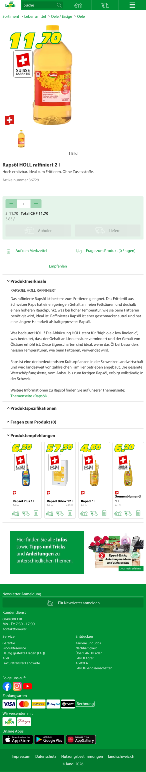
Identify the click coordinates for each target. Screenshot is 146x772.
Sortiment (10, 16)
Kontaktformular (14, 629)
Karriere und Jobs (88, 643)
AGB (5, 658)
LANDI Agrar (85, 658)
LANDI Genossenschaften (94, 668)
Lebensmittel (35, 16)
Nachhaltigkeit (86, 648)
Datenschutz (45, 756)
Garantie (8, 643)
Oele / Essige (61, 16)
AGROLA (82, 663)
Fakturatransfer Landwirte (21, 663)
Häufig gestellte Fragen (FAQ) (23, 653)
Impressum (21, 756)
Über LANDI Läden (89, 653)
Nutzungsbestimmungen (82, 756)
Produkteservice (14, 648)
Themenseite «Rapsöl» (29, 396)
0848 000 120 (12, 619)
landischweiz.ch (121, 756)
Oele (81, 16)
